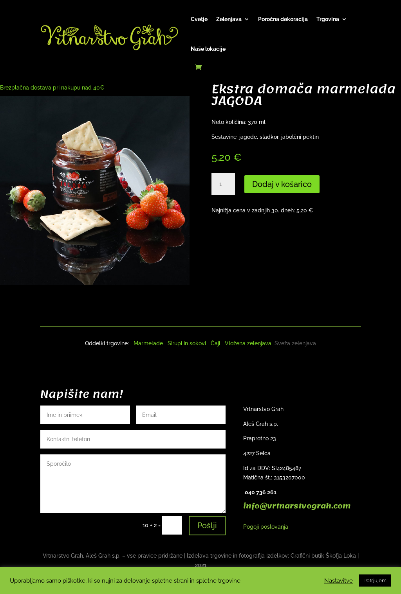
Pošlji (207, 525)
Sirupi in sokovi (187, 343)
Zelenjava (229, 19)
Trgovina (327, 19)
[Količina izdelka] (223, 184)
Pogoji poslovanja (265, 527)
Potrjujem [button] (375, 580)
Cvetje (199, 19)
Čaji (215, 343)
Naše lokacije (208, 49)
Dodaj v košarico (282, 184)
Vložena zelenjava (248, 343)
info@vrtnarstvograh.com (296, 506)
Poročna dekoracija (283, 19)
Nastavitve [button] (338, 580)
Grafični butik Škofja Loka (323, 556)
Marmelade (148, 343)
